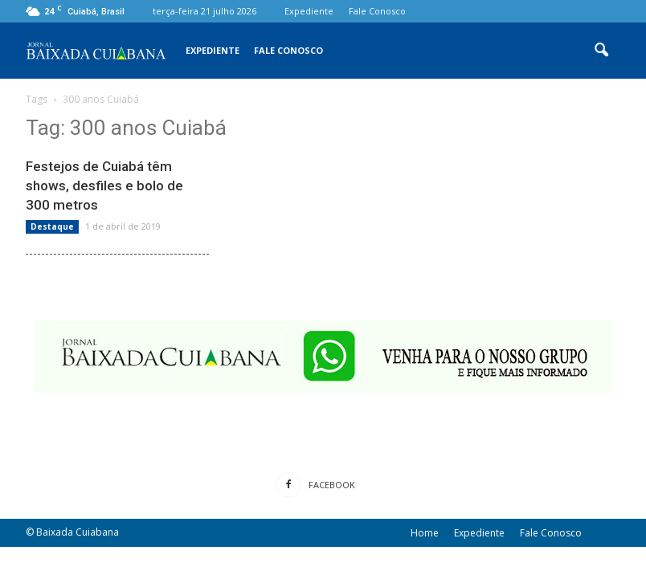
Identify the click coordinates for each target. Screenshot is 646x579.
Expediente (308, 11)
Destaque (52, 226)
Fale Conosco (377, 11)
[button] (601, 50)
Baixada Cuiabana (77, 532)
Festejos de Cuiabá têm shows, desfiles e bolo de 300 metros (104, 185)
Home (425, 533)
